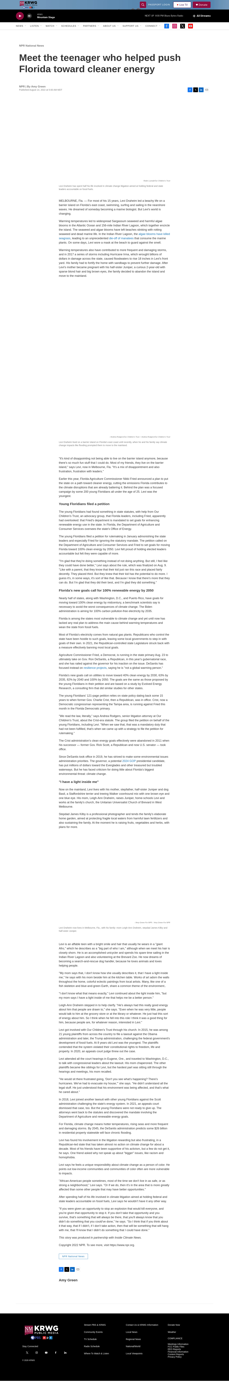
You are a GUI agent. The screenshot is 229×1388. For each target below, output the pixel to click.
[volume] (29, 23)
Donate (205, 8)
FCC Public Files (176, 1354)
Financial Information (178, 1359)
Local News (131, 1339)
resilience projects (95, 675)
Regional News (133, 1346)
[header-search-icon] (143, 8)
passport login (159, 8)
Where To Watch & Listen (96, 1361)
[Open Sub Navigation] (25, 33)
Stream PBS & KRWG (95, 1332)
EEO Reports (174, 1356)
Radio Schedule (92, 1353)
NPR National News (31, 52)
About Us (109, 33)
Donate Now (174, 1332)
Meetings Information (178, 1351)
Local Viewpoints (134, 1361)
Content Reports (176, 1361)
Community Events (93, 1339)
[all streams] (201, 23)
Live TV (183, 8)
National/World (133, 1353)
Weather (172, 1339)
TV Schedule (90, 1346)
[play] (19, 23)
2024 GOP (129, 768)
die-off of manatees (121, 245)
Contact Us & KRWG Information (142, 1332)
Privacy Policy (175, 1364)
